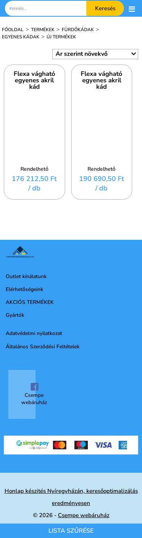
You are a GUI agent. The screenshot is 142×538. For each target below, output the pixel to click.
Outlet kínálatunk (26, 276)
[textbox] (64, 8)
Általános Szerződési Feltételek (43, 346)
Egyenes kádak (21, 37)
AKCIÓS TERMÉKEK (30, 302)
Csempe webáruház (34, 394)
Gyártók (15, 315)
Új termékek (61, 37)
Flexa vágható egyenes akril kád (34, 80)
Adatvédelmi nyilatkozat (34, 333)
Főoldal (12, 30)
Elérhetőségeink (24, 289)
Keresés (105, 8)
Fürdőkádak (78, 30)
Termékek (43, 30)
